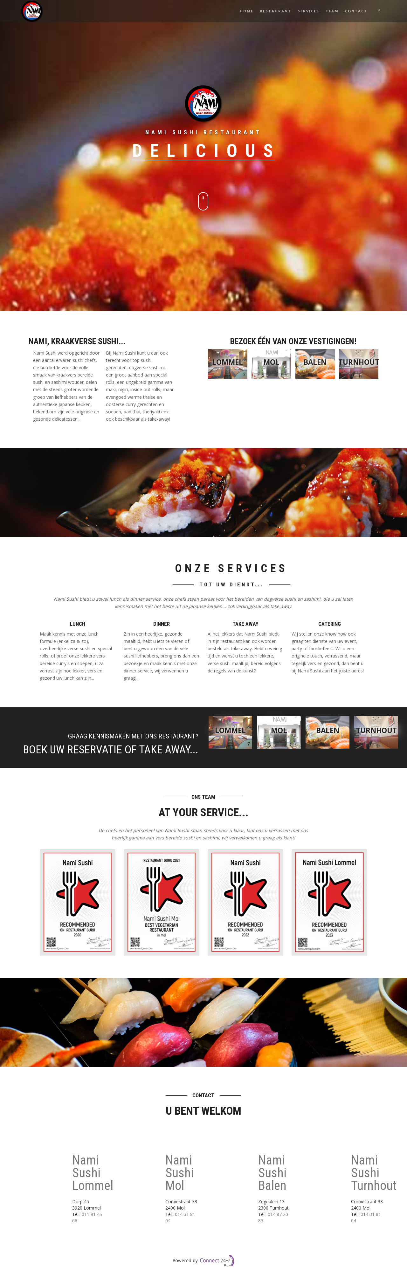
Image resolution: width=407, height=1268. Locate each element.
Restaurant (275, 11)
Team (332, 11)
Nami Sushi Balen (272, 1173)
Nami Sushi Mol (179, 1173)
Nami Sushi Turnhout (374, 1173)
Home (246, 11)
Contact (356, 11)
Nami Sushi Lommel (92, 1173)
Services (308, 11)
